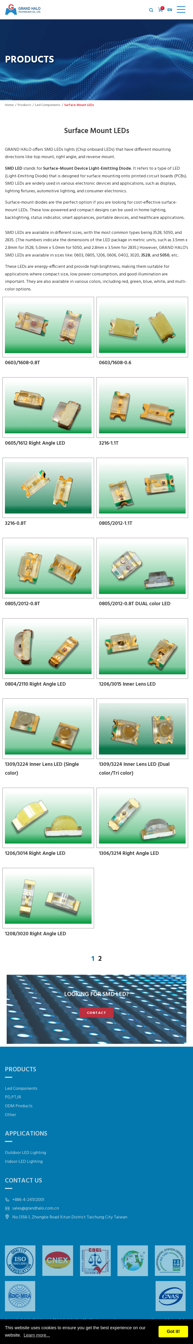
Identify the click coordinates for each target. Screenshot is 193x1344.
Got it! (173, 1331)
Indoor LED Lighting (24, 1180)
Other (10, 1133)
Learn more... (37, 1335)
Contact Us (23, 1199)
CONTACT (96, 1012)
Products (24, 105)
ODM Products (18, 1124)
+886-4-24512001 (28, 1218)
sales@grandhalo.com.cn (35, 1226)
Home (9, 105)
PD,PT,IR (13, 1115)
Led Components (47, 105)
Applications (26, 1152)
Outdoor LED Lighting (25, 1171)
